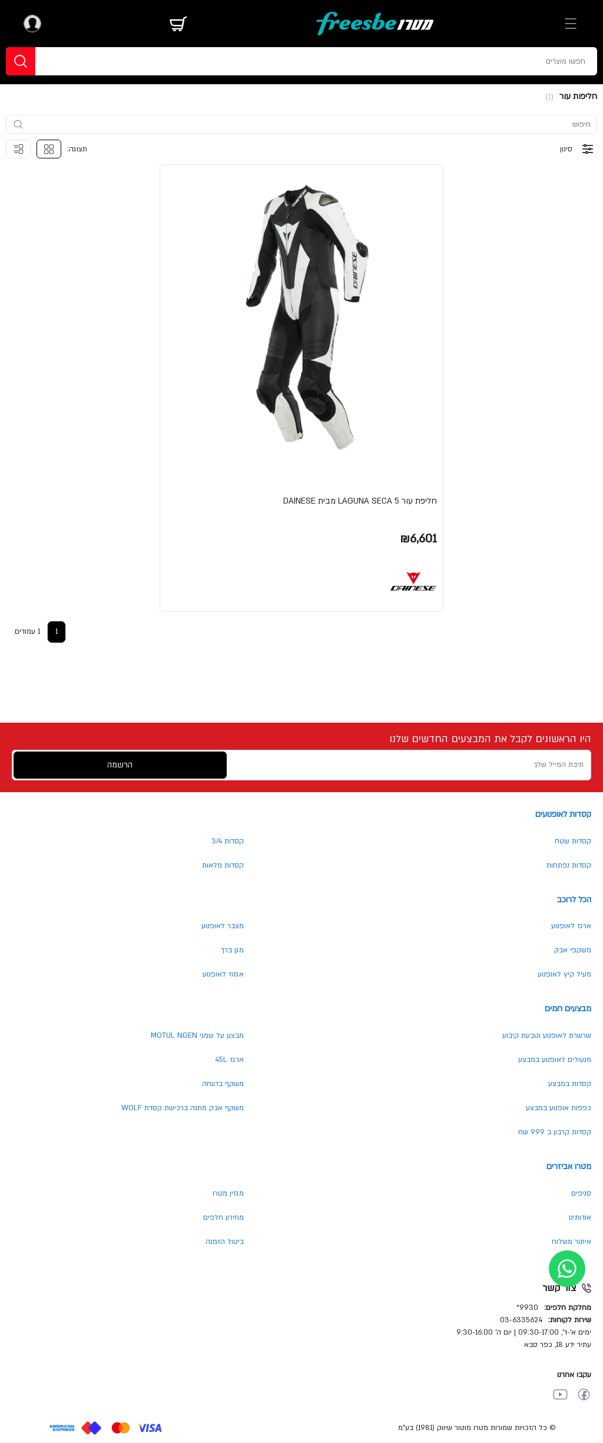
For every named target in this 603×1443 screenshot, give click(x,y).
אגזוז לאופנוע (223, 974)
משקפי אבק (572, 950)
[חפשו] (20, 61)
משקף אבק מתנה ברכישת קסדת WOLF (182, 1108)
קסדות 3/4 (227, 841)
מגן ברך (232, 950)
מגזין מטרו (228, 1193)
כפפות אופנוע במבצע (558, 1108)
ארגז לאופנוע (571, 926)
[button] (301, 388)
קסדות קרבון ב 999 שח (554, 1132)
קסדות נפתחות (568, 865)
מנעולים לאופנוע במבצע (554, 1059)
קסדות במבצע (569, 1083)
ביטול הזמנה (225, 1241)
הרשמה (119, 764)
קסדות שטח (573, 841)
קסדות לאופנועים (563, 814)
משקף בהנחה (223, 1083)
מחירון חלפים (223, 1217)
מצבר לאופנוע (222, 926)
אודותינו (580, 1217)
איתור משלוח (571, 1241)
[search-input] (307, 124)
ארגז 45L (229, 1059)
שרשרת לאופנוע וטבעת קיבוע (546, 1035)
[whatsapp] (567, 1268)
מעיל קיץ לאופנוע (564, 974)
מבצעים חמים (568, 1008)
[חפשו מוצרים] (360, 61)
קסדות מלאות (223, 865)
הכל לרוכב (574, 899)
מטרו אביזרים (568, 1166)
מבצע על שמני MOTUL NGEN (197, 1035)
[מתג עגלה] (178, 23)
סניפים (581, 1193)
